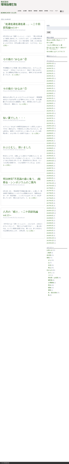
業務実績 (35, 10)
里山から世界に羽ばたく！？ (56, 40)
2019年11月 (50, 143)
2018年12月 (50, 158)
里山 (49, 267)
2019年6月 (50, 150)
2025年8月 (50, 66)
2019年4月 (50, 155)
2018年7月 (50, 168)
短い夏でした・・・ (14, 117)
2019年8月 (50, 148)
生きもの (49, 270)
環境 (48, 257)
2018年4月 (50, 175)
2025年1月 (50, 76)
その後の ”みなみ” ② (15, 59)
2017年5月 (50, 195)
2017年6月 (50, 193)
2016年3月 (50, 230)
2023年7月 (50, 96)
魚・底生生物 (52, 292)
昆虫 (49, 285)
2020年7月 (50, 136)
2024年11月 (50, 78)
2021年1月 (50, 123)
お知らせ (49, 250)
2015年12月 (50, 238)
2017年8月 (50, 188)
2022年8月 (50, 103)
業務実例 (41, 10)
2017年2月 (50, 203)
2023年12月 (50, 91)
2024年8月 (50, 83)
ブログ (56, 10)
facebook (61, 11)
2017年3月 (50, 200)
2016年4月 (50, 228)
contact (63, 11)
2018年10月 (50, 160)
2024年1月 (50, 88)
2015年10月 (50, 243)
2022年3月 (50, 106)
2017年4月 (50, 198)
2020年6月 (50, 138)
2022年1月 (50, 111)
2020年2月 (50, 141)
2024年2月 (50, 86)
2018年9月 (50, 163)
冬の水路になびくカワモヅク (56, 51)
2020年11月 (50, 128)
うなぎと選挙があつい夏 (54, 45)
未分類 (49, 255)
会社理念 (19, 10)
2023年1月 (50, 98)
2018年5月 (50, 173)
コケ (49, 275)
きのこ (50, 272)
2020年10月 (50, 131)
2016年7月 (50, 220)
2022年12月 (50, 101)
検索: (48, 25)
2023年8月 (50, 93)
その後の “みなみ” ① (15, 88)
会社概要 (25, 10)
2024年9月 (50, 81)
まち (49, 260)
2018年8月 (50, 165)
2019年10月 (50, 146)
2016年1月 (50, 235)
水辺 (49, 265)
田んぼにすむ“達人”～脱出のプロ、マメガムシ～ (56, 48)
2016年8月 (50, 218)
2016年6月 (50, 223)
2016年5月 (50, 225)
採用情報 (46, 10)
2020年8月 (50, 133)
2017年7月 (50, 190)
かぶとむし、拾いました (17, 147)
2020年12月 (50, 126)
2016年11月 (50, 210)
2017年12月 (50, 183)
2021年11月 (50, 113)
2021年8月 (50, 116)
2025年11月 (50, 63)
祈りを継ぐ (50, 42)
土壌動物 (51, 282)
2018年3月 (50, 178)
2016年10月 (50, 213)
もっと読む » (16, 74)
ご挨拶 (49, 252)
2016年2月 (50, 233)
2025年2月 (50, 73)
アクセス (51, 10)
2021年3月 (50, 121)
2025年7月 (50, 68)
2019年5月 (50, 153)
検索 (48, 32)
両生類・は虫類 (53, 277)
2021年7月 (50, 118)
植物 (49, 287)
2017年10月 (50, 185)
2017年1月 (50, 205)
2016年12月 (50, 208)
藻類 (49, 290)
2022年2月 (50, 108)
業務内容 (30, 10)
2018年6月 (50, 170)
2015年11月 (50, 240)
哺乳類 (50, 280)
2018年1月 (50, 180)
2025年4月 (50, 71)
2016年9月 (50, 215)
